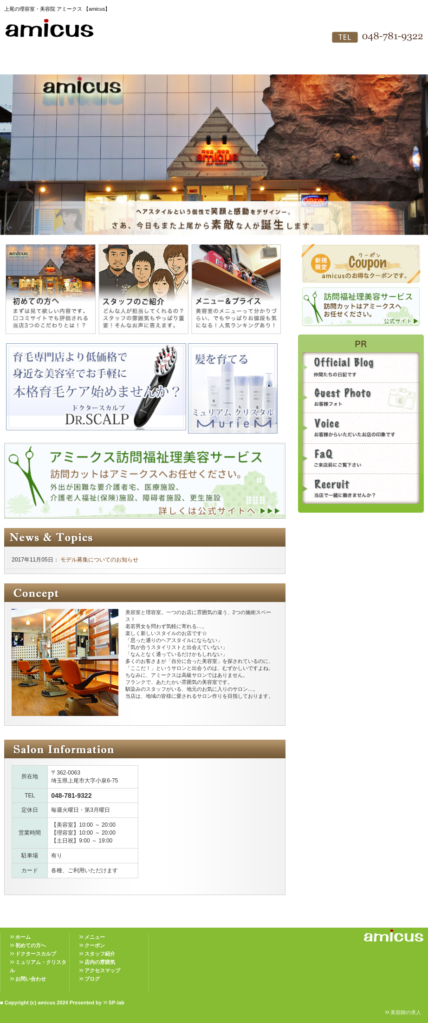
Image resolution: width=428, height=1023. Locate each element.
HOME (25, 65)
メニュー (94, 937)
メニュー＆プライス (128, 65)
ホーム (23, 937)
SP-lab (116, 1002)
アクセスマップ (280, 65)
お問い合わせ (332, 65)
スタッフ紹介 (178, 65)
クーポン (94, 945)
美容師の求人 (405, 1012)
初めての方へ (76, 65)
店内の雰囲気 (229, 65)
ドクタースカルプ (35, 953)
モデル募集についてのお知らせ (98, 559)
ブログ (92, 979)
